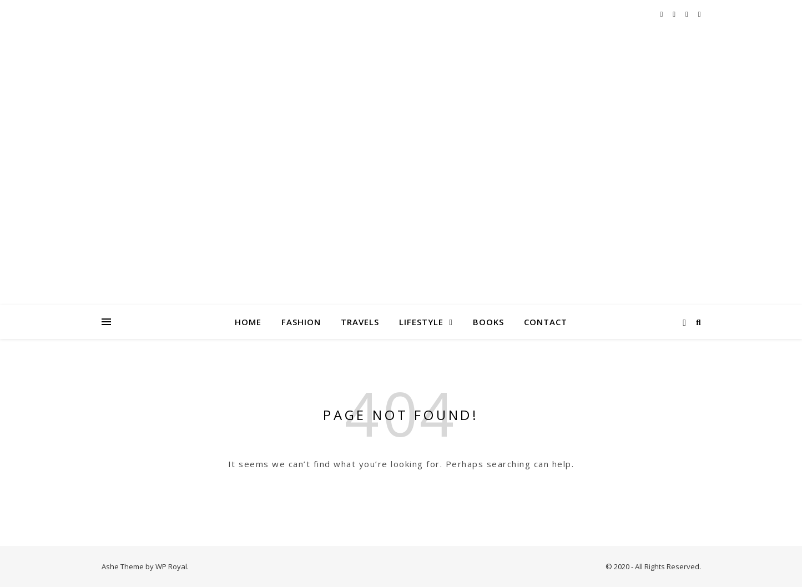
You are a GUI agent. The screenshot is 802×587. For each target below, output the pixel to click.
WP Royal (171, 566)
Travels (360, 321)
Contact (545, 321)
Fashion (301, 321)
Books (488, 321)
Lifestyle (421, 321)
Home (248, 321)
